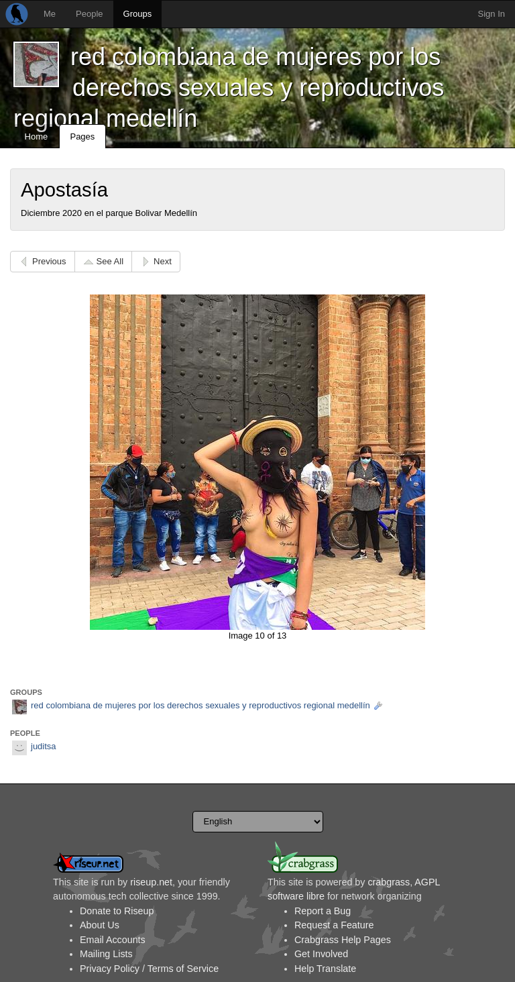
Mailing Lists (106, 953)
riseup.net (151, 882)
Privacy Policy (109, 968)
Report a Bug (322, 911)
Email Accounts (113, 939)
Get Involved (321, 953)
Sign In (491, 14)
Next (163, 261)
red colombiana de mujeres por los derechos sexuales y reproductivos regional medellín (228, 87)
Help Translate (325, 968)
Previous (49, 261)
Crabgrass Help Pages (342, 939)
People (89, 14)
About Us (99, 925)
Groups (137, 14)
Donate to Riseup (117, 911)
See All (110, 261)
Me (50, 14)
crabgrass (388, 882)
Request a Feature (334, 925)
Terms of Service (183, 968)
